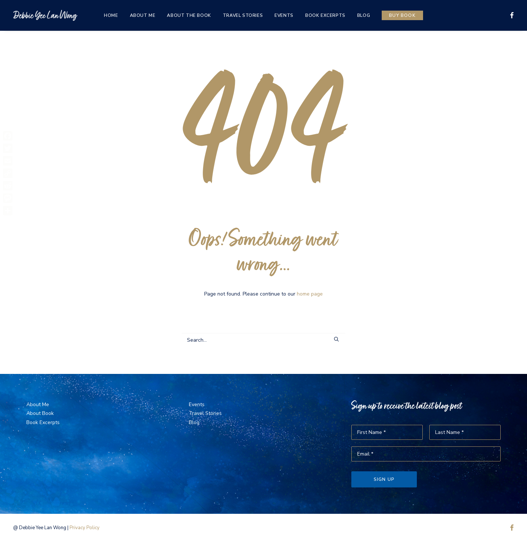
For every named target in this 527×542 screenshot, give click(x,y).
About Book (40, 413)
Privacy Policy (85, 527)
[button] (510, 15)
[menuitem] (111, 15)
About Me (143, 15)
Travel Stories (243, 15)
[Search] (263, 340)
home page (310, 293)
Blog (363, 15)
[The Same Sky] (45, 15)
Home (111, 15)
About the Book (189, 15)
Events (284, 15)
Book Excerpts (325, 15)
